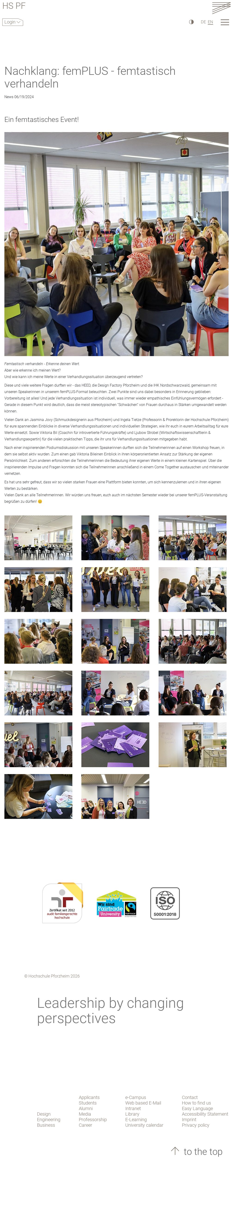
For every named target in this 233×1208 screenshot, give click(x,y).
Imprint (189, 1119)
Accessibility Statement (205, 1114)
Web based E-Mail (143, 1103)
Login (10, 22)
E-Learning (136, 1119)
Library (132, 1114)
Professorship (93, 1119)
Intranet (133, 1108)
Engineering (48, 1119)
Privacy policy (195, 1125)
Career (85, 1125)
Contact (190, 1097)
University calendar (144, 1125)
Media (85, 1114)
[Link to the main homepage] (221, 8)
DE (203, 21)
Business (46, 1125)
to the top (202, 1151)
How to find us (196, 1103)
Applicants (89, 1097)
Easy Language (197, 1108)
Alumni (86, 1108)
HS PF (14, 6)
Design (44, 1114)
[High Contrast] (191, 21)
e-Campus (135, 1097)
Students (88, 1103)
